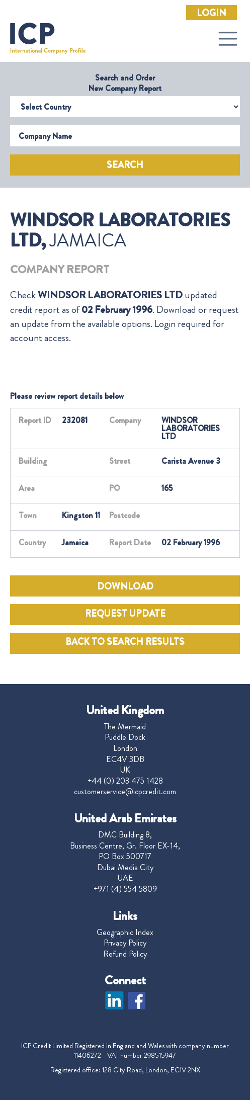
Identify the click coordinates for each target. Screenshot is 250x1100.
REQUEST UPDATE (125, 613)
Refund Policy (125, 954)
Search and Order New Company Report (125, 83)
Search (125, 165)
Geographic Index (125, 932)
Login (211, 13)
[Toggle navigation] (228, 39)
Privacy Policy (125, 943)
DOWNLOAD (125, 586)
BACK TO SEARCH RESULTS (125, 641)
